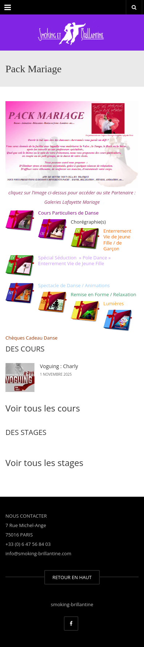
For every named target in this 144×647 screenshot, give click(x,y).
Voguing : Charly (59, 366)
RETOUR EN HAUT (71, 577)
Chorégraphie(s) (88, 222)
